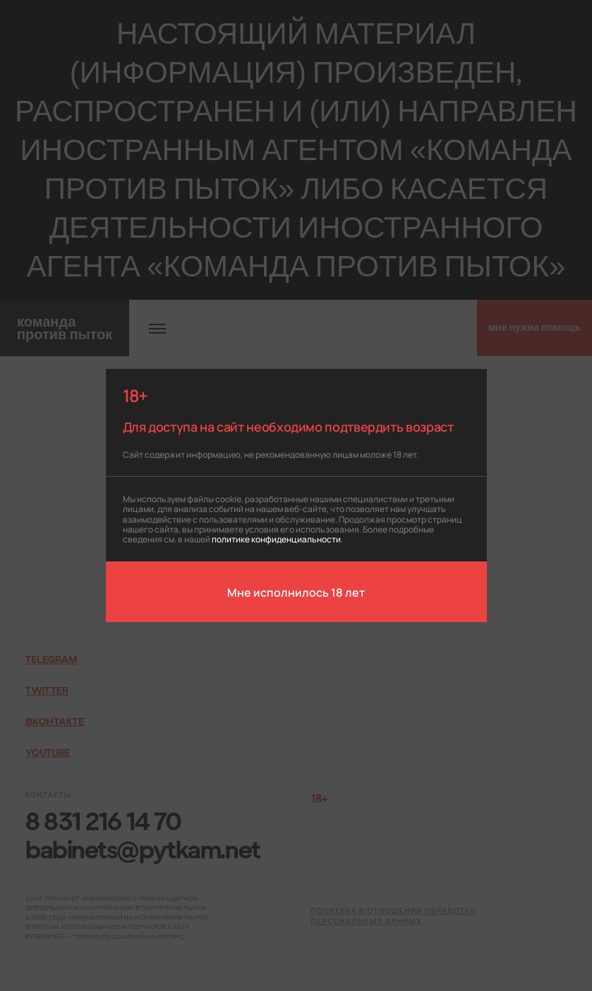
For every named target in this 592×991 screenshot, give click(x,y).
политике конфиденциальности (276, 539)
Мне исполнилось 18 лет (296, 591)
